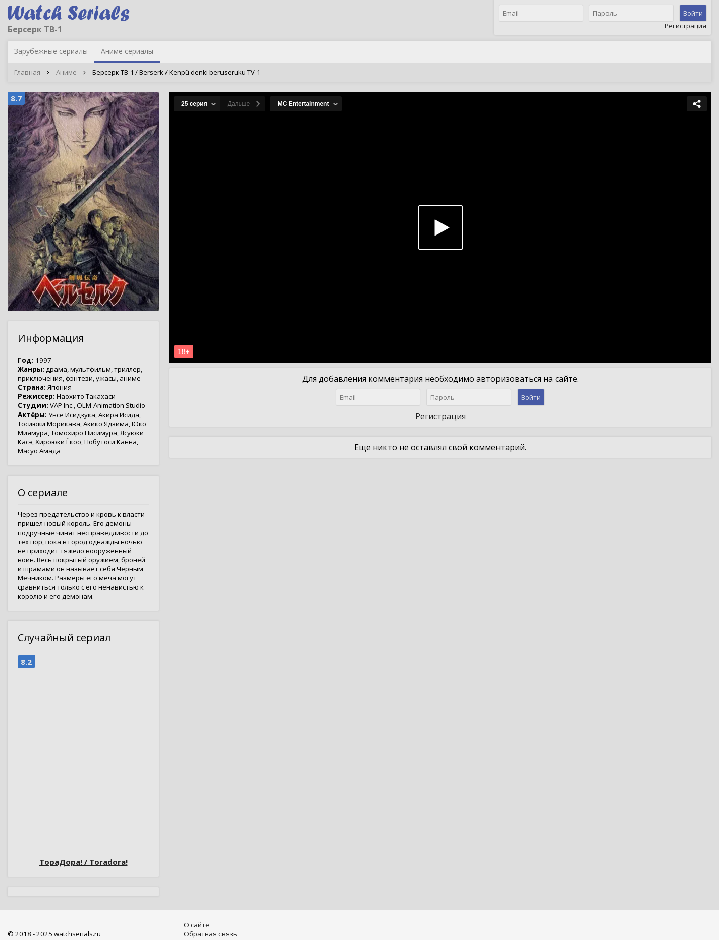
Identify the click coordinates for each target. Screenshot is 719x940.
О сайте (196, 924)
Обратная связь (210, 933)
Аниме (66, 72)
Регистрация (685, 25)
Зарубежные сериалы (51, 51)
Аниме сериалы (127, 51)
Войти (693, 13)
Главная (27, 72)
